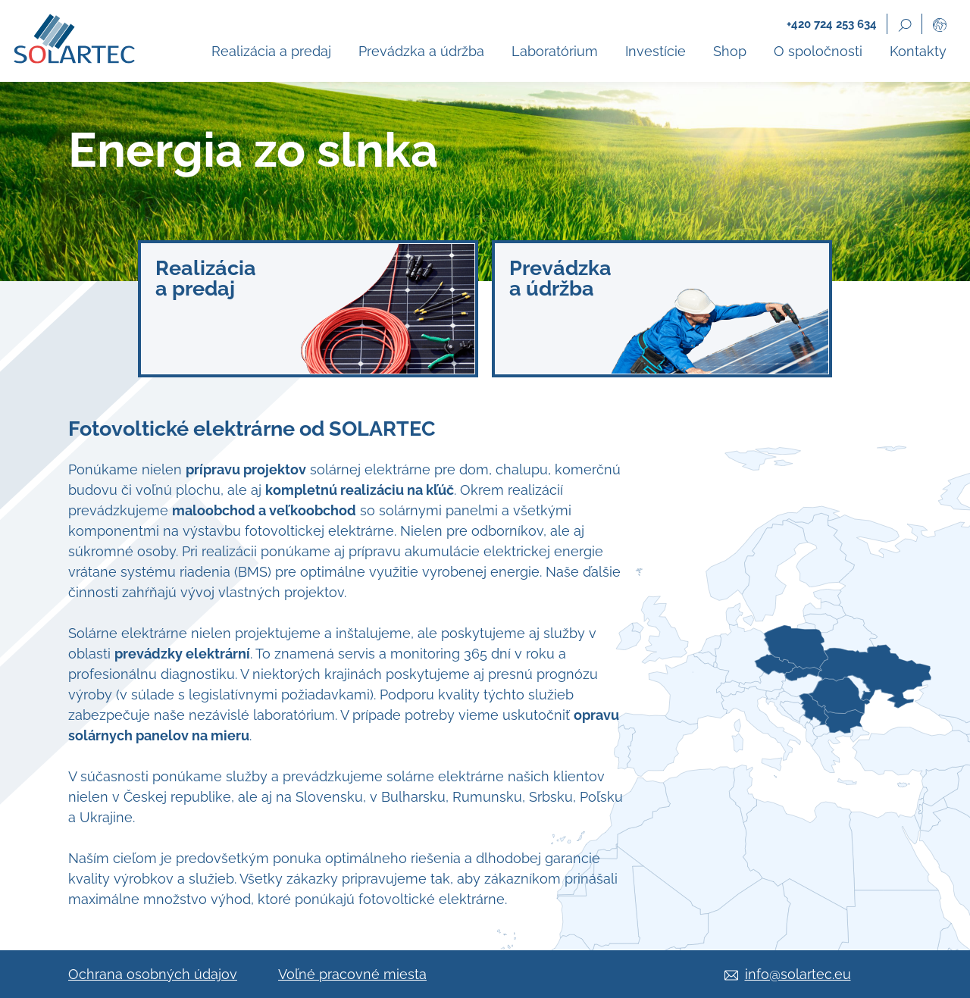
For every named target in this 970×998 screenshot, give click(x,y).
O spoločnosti (818, 51)
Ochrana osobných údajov (152, 974)
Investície (655, 51)
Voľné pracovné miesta (352, 974)
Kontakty (918, 51)
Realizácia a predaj (271, 51)
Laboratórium (555, 51)
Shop (729, 51)
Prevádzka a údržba (421, 51)
